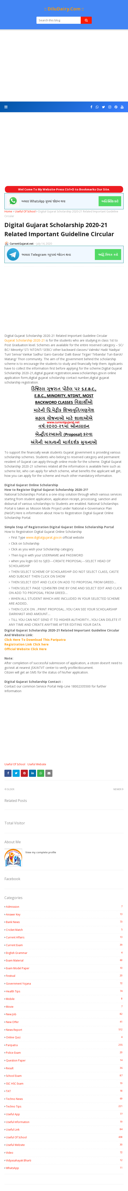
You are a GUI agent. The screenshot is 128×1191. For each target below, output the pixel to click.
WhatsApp (65, 1168)
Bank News (65, 922)
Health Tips (65, 991)
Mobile (65, 999)
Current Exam (65, 945)
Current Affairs (65, 937)
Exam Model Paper (65, 968)
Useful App (65, 1114)
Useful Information (65, 1122)
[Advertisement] (64, 66)
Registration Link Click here (26, 644)
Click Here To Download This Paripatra (35, 639)
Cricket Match (65, 930)
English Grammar (65, 953)
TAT (65, 1091)
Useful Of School (25, 211)
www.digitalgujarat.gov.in (44, 537)
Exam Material (65, 960)
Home (8, 211)
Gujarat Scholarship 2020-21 (24, 340)
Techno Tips (65, 1106)
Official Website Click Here (25, 649)
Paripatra (65, 1045)
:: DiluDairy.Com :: (64, 9)
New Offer (65, 1022)
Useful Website (36, 764)
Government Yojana (65, 983)
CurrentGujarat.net (22, 244)
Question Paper (65, 1060)
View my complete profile (40, 852)
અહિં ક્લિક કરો (108, 254)
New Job (65, 1014)
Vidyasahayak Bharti (65, 1160)
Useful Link (65, 1129)
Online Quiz (65, 1037)
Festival (65, 976)
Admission (65, 907)
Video (65, 1153)
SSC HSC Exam (65, 1083)
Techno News (65, 1099)
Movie (65, 1007)
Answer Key (65, 914)
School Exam (65, 1076)
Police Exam (65, 1053)
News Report (65, 1030)
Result (65, 1068)
